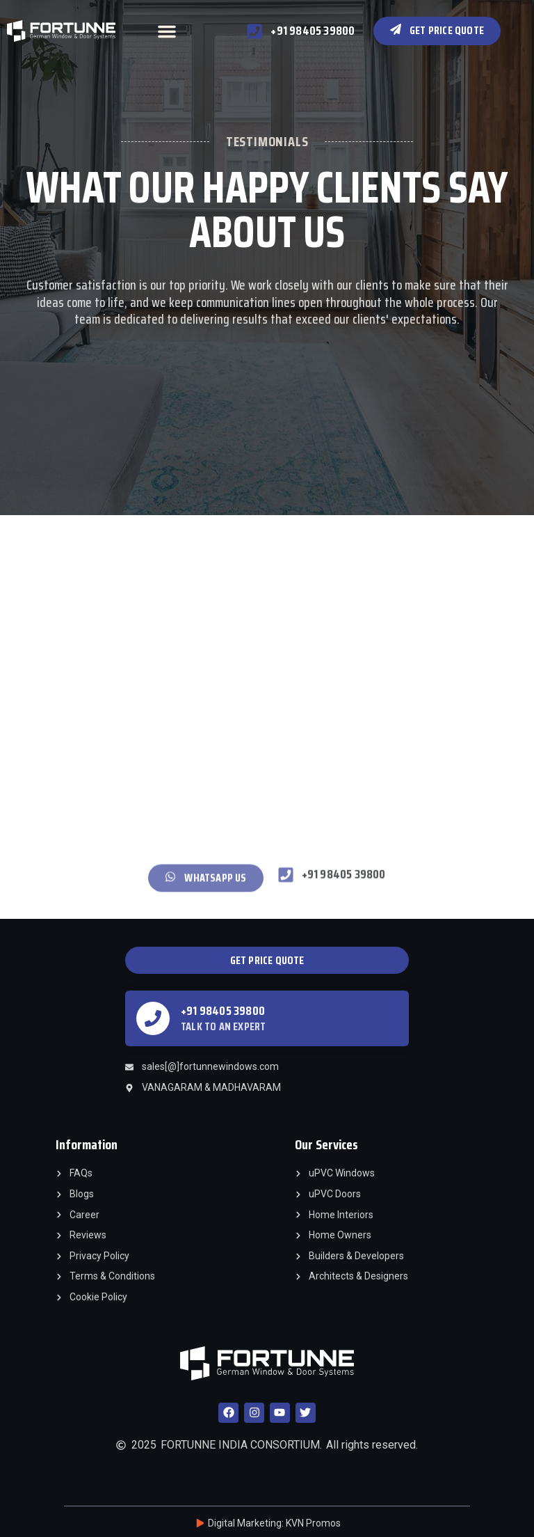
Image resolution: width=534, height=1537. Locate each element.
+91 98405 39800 (223, 1010)
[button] (166, 31)
